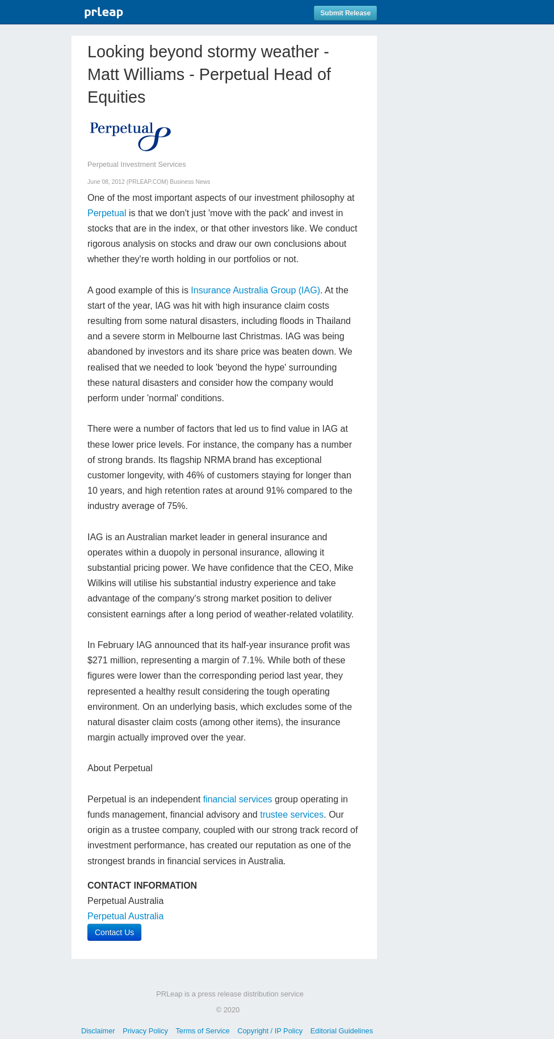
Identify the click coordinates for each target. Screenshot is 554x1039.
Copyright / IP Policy (270, 1031)
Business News (190, 182)
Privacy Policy (145, 1031)
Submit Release (345, 13)
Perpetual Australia (125, 916)
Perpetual (107, 213)
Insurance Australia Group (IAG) (255, 290)
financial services (236, 799)
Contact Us (114, 932)
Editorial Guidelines (341, 1031)
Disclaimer (98, 1031)
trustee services (292, 814)
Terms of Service (202, 1031)
